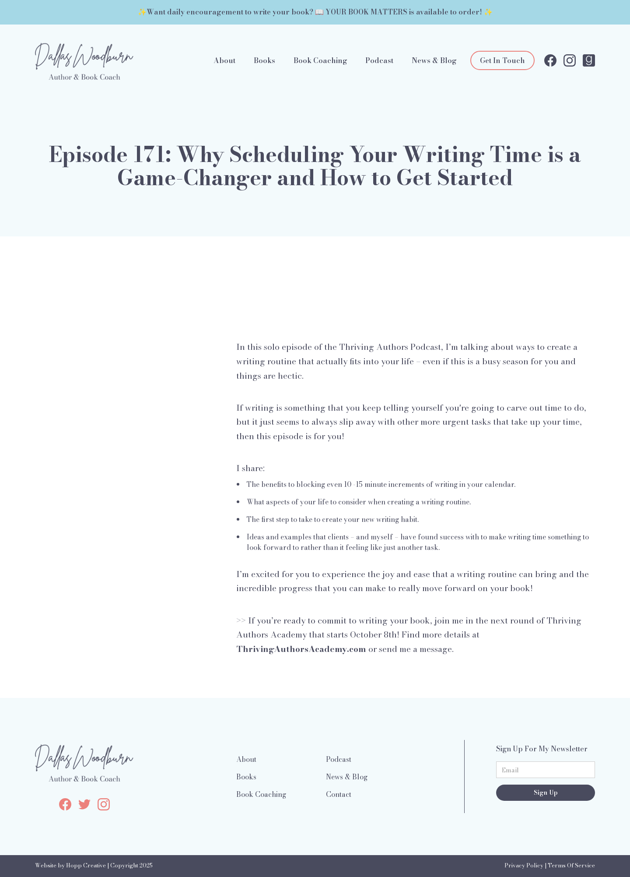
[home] (84, 60)
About (224, 60)
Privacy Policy (523, 865)
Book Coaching (320, 60)
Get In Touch (502, 60)
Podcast (379, 60)
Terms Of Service (571, 865)
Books (264, 60)
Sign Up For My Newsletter (542, 748)
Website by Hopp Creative (70, 865)
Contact (338, 794)
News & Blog (434, 60)
